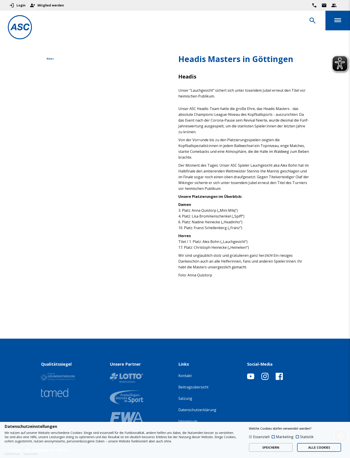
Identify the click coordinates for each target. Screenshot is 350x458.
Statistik (307, 436)
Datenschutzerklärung (197, 409)
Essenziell (261, 436)
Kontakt (185, 375)
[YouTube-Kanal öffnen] (250, 378)
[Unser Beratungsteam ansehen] (334, 5)
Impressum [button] (30, 454)
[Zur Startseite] (21, 28)
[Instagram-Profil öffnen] (265, 378)
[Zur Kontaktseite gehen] (324, 5)
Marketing (285, 436)
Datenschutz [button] (12, 454)
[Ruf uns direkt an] (314, 5)
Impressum (187, 421)
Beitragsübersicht (193, 387)
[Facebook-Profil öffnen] (279, 378)
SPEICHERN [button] (270, 447)
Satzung (185, 398)
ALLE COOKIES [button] (319, 447)
